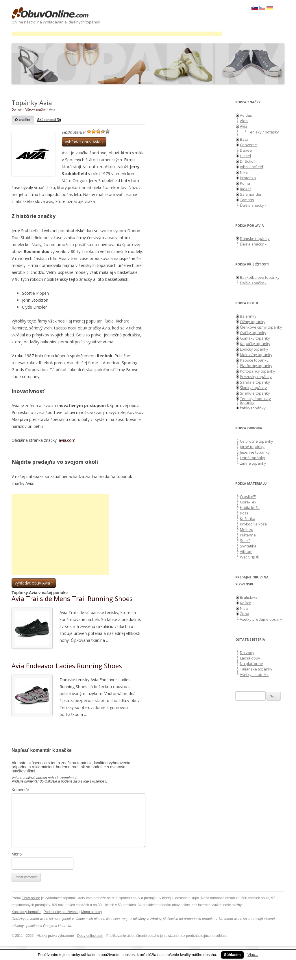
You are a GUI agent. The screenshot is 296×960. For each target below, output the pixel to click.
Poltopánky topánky (257, 371)
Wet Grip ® (250, 557)
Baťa (244, 139)
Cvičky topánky (253, 332)
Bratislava (249, 597)
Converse (248, 144)
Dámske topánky (255, 238)
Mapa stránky (91, 912)
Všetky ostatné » (254, 674)
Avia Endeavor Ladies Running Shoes (67, 665)
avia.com (67, 440)
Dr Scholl (247, 161)
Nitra (244, 608)
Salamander (251, 194)
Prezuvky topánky (256, 376)
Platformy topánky (256, 365)
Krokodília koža (253, 524)
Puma (245, 183)
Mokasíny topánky (256, 354)
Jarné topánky (252, 446)
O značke (22, 120)
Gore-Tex (248, 502)
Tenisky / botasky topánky (255, 400)
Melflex (246, 529)
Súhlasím (232, 954)
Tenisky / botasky (263, 132)
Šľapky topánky (253, 387)
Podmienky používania (61, 912)
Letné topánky (252, 457)
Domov (17, 109)
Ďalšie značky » (253, 205)
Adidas (246, 115)
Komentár (20, 789)
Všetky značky (35, 109)
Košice (245, 602)
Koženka (247, 518)
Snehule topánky (255, 393)
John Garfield (251, 166)
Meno (17, 854)
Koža (244, 513)
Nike (244, 172)
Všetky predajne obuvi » (261, 619)
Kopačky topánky (255, 343)
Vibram (246, 551)
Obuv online (31, 898)
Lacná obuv (250, 658)
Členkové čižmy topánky (261, 327)
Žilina (244, 613)
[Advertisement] (117, 34)
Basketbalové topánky (260, 277)
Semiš (245, 540)
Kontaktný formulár (26, 912)
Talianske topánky (256, 669)
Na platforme (251, 663)
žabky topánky (253, 408)
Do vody (247, 652)
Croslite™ (248, 496)
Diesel (245, 155)
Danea (246, 150)
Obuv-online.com (90, 936)
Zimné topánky (253, 463)
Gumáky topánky (255, 338)
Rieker (245, 188)
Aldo (244, 120)
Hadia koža (250, 507)
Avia (243, 126)
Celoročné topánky (256, 441)
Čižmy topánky (252, 321)
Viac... (252, 954)
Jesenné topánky (255, 452)
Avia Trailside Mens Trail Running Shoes (72, 598)
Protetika (248, 177)
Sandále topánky (255, 382)
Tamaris (247, 199)
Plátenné (248, 535)
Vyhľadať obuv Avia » (84, 141)
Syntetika (248, 546)
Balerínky (248, 316)
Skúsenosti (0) (49, 120)
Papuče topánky (254, 360)
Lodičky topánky (254, 349)
